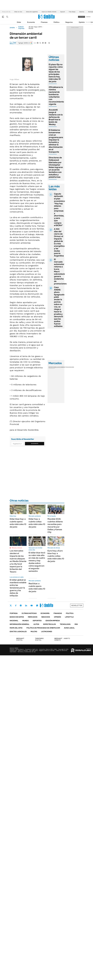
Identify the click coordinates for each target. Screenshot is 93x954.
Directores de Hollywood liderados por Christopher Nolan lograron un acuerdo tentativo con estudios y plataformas (56, 167)
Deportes (37, 621)
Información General (19, 624)
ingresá (88, 16)
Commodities (64, 367)
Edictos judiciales (18, 631)
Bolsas (57, 367)
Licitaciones (46, 631)
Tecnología (65, 624)
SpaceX (62, 11)
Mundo (25, 621)
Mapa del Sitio (16, 628)
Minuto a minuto (17, 548)
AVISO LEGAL (69, 628)
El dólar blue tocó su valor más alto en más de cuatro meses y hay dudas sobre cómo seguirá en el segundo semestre (37, 561)
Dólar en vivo (18, 11)
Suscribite (34, 443)
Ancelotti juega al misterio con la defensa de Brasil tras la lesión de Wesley (56, 117)
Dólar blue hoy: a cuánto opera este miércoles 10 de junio (18, 523)
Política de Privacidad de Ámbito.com (43, 628)
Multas (34, 631)
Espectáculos (49, 624)
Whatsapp (37, 605)
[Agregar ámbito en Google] (24, 43)
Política (56, 22)
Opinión (82, 22)
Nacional (14, 621)
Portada (14, 613)
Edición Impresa (53, 621)
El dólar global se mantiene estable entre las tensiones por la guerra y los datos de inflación (18, 588)
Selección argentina (32, 11)
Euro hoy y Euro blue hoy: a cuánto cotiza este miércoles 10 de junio (56, 556)
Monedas (52, 367)
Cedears (71, 367)
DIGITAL (20, 639)
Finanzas (44, 22)
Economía (31, 22)
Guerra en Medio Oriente (49, 11)
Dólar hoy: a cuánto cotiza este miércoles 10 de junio (37, 523)
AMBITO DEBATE (62, 639)
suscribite (82, 16)
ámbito (12, 27)
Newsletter (88, 22)
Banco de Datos (17, 617)
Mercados (32, 617)
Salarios (81, 11)
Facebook (15, 605)
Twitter (11, 605)
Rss (76, 624)
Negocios (69, 22)
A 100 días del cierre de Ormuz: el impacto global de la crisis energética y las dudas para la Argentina (59, 242)
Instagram (21, 605)
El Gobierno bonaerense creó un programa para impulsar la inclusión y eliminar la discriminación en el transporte (56, 141)
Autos (36, 624)
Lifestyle (69, 617)
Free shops (72, 11)
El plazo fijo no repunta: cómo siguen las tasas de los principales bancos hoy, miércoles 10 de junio (56, 73)
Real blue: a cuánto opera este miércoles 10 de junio (37, 587)
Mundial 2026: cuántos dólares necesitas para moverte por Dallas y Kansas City (55, 525)
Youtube (32, 605)
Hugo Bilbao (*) (13, 43)
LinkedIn (26, 605)
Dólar (19, 22)
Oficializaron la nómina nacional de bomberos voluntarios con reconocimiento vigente (56, 95)
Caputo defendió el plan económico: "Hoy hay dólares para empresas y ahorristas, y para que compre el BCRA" (59, 209)
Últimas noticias (29, 613)
